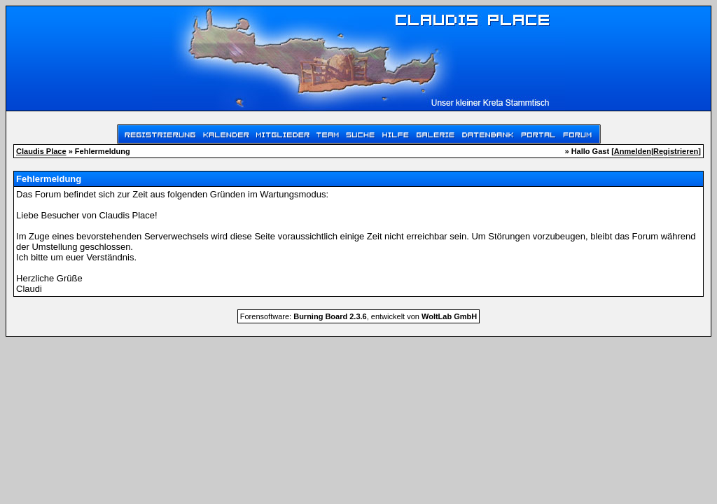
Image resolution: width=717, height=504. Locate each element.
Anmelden (632, 151)
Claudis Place (41, 151)
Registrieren (675, 151)
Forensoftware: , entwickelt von (358, 316)
